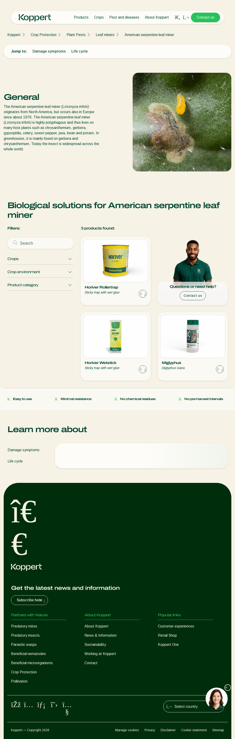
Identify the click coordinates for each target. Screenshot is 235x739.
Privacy (150, 730)
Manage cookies (127, 730)
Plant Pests (76, 35)
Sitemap (218, 730)
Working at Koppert (100, 654)
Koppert (14, 35)
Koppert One (168, 645)
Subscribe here (31, 600)
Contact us (205, 17)
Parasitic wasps (24, 645)
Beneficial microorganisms (32, 663)
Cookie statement (194, 730)
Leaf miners (105, 35)
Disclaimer (168, 730)
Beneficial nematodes (28, 654)
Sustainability (95, 645)
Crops (99, 17)
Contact (91, 663)
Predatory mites (24, 626)
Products (81, 17)
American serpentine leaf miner (149, 35)
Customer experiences (176, 626)
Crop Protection (43, 35)
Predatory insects (25, 635)
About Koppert (157, 17)
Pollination (19, 681)
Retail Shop (167, 635)
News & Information (100, 635)
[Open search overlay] (177, 17)
